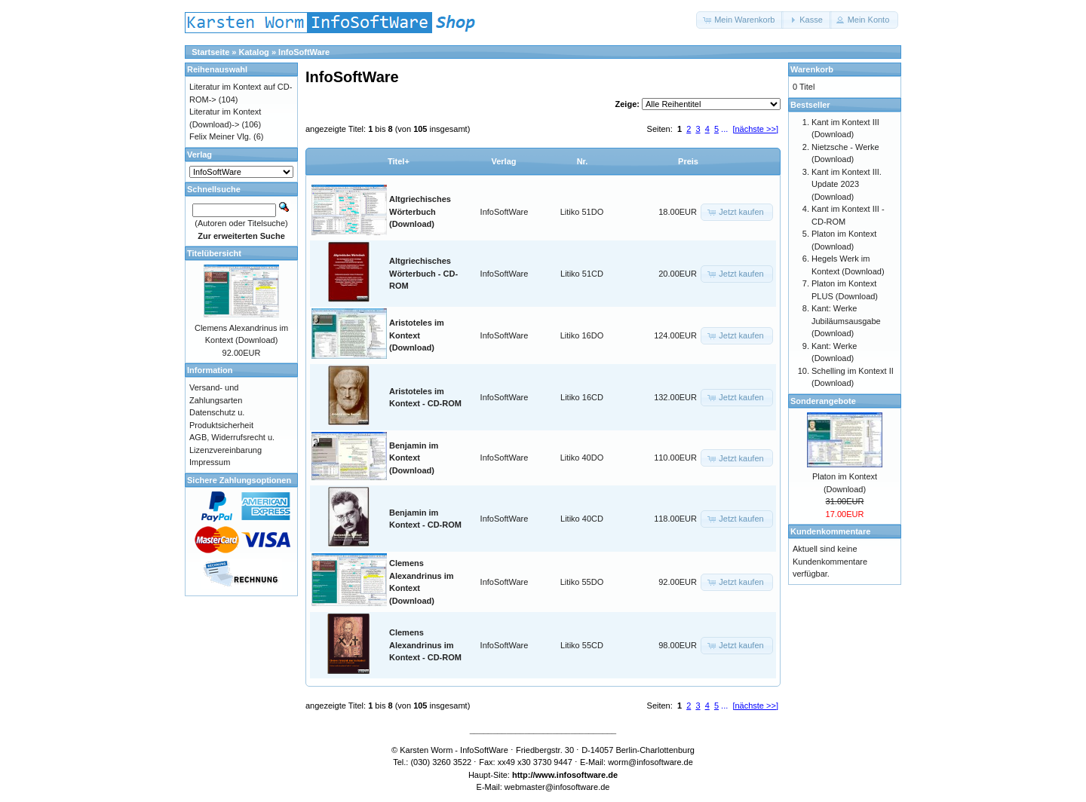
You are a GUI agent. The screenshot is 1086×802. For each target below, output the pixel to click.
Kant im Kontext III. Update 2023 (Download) (846, 184)
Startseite (210, 52)
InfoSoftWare (304, 52)
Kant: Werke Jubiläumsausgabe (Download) (846, 321)
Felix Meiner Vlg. (220, 136)
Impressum (209, 462)
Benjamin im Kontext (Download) (413, 458)
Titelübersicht (214, 253)
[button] (740, 20)
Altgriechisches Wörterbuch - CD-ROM (423, 273)
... (724, 128)
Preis (688, 161)
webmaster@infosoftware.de (557, 786)
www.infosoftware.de (576, 774)
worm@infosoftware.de (650, 762)
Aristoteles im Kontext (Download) (416, 335)
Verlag (503, 161)
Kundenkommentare (830, 531)
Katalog (254, 52)
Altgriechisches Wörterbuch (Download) (420, 211)
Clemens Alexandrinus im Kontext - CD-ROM (425, 645)
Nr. (582, 161)
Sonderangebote (823, 401)
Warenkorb (811, 69)
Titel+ (399, 161)
